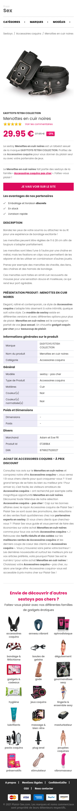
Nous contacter (44, 788)
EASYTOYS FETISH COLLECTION (39, 150)
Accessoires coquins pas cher (33, 173)
